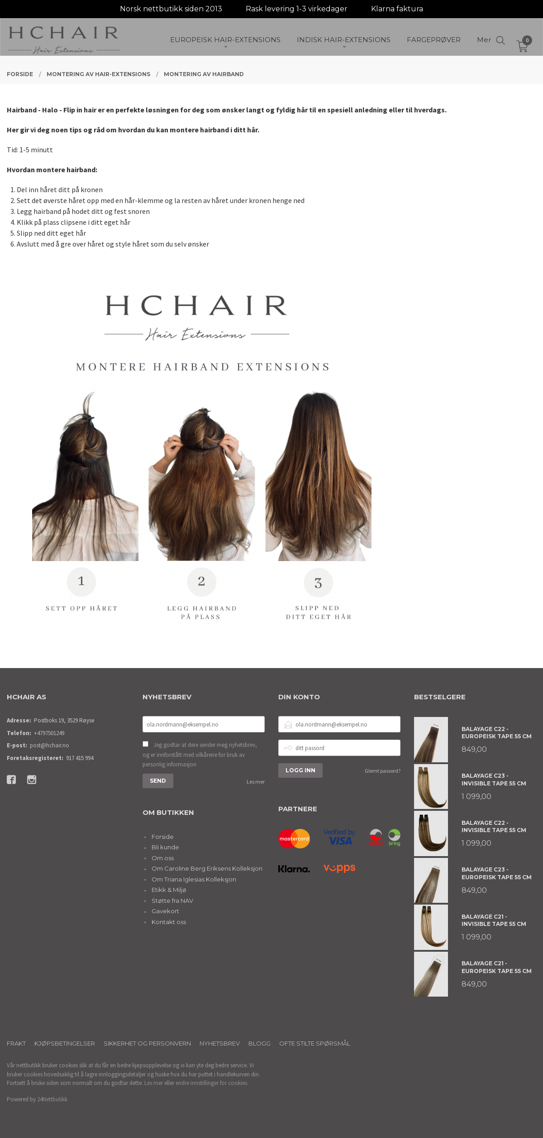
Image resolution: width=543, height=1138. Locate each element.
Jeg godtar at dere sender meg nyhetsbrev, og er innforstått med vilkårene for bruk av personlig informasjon (200, 754)
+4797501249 (49, 733)
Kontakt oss (169, 921)
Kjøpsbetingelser (64, 1043)
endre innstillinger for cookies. (212, 1083)
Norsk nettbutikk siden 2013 (171, 9)
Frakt (16, 1043)
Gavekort (165, 911)
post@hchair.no (49, 745)
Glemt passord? (382, 770)
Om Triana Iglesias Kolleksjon (194, 879)
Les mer (256, 781)
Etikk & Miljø (169, 889)
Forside (163, 836)
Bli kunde (165, 847)
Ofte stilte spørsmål (314, 1043)
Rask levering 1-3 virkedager (297, 9)
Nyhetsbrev (220, 1043)
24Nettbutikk (52, 1099)
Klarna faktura (397, 9)
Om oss (163, 858)
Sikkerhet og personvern (147, 1043)
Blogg (259, 1043)
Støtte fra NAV (172, 900)
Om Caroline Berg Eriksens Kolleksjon (207, 868)
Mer (484, 41)
